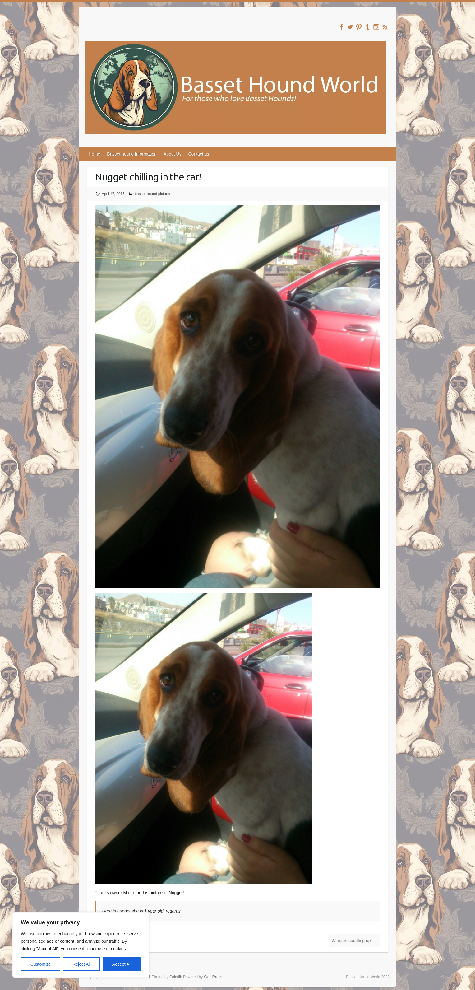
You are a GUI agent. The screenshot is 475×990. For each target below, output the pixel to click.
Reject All (81, 964)
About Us (173, 154)
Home (94, 154)
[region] (80, 945)
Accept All (121, 964)
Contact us (198, 154)
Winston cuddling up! (355, 940)
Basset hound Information (132, 154)
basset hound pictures (153, 194)
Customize (40, 964)
